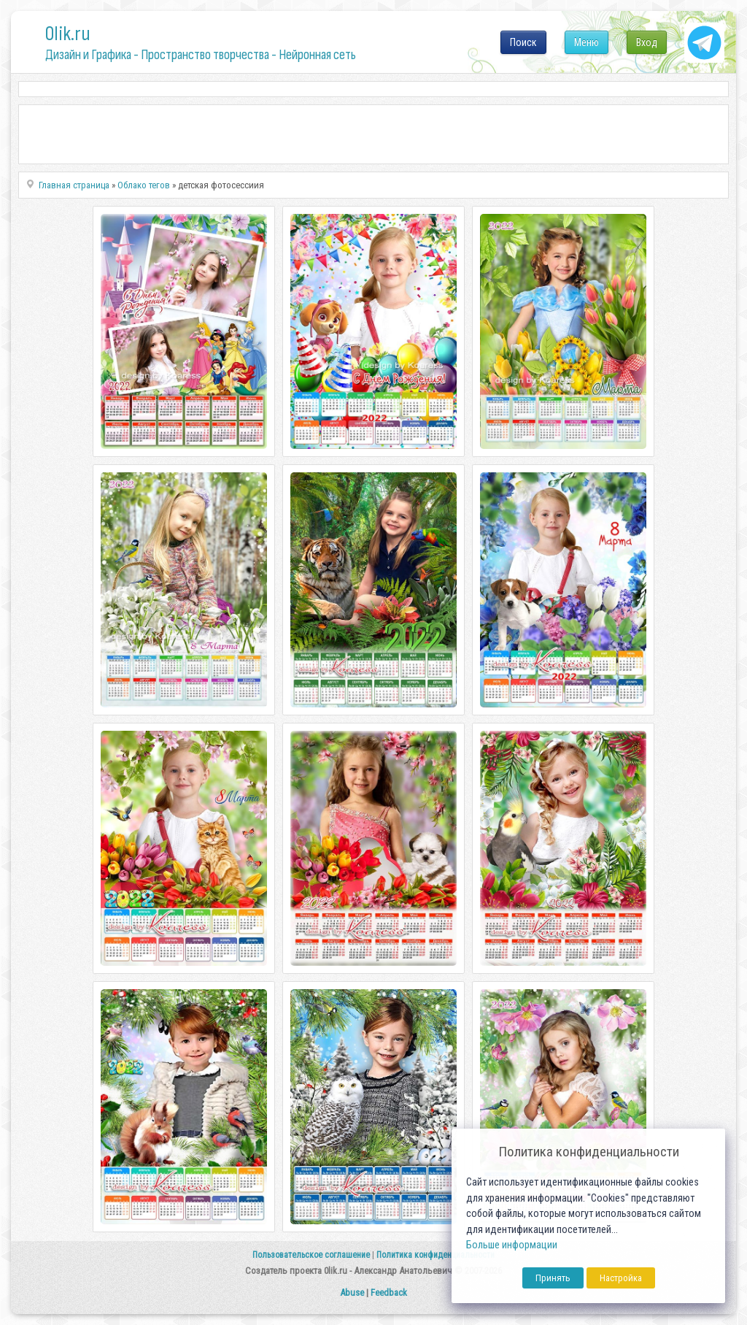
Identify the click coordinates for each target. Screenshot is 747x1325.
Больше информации (511, 1245)
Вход (646, 42)
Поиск (523, 42)
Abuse (352, 1292)
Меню (586, 42)
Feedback (389, 1292)
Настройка (621, 1277)
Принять (552, 1277)
